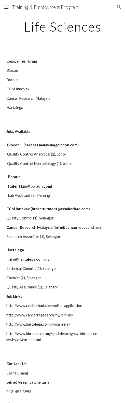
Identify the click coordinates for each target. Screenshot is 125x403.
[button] (6, 7)
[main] (62, 27)
